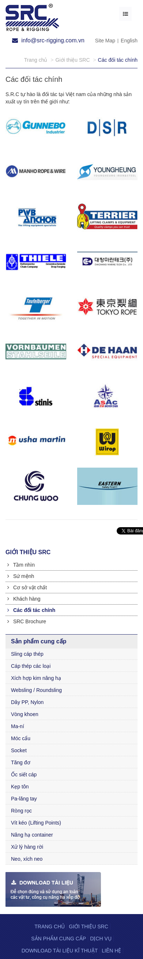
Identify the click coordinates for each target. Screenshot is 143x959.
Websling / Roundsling (36, 690)
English (129, 40)
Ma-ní (17, 726)
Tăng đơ (20, 762)
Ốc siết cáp (24, 774)
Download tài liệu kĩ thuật (60, 951)
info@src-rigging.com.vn (48, 40)
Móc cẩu (20, 738)
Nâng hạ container (32, 835)
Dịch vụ (101, 938)
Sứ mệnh (20, 576)
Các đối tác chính (31, 610)
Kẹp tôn (20, 786)
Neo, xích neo (26, 859)
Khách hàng (24, 599)
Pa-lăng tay (24, 799)
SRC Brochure (26, 621)
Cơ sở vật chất (27, 587)
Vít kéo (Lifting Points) (36, 823)
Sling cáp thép (27, 654)
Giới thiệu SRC (88, 926)
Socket (19, 750)
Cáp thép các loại (30, 666)
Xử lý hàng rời (27, 847)
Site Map (105, 40)
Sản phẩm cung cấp (58, 938)
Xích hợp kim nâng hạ (36, 678)
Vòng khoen (24, 714)
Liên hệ (111, 951)
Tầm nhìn (21, 565)
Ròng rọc (21, 811)
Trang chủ (49, 926)
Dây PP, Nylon (27, 702)
